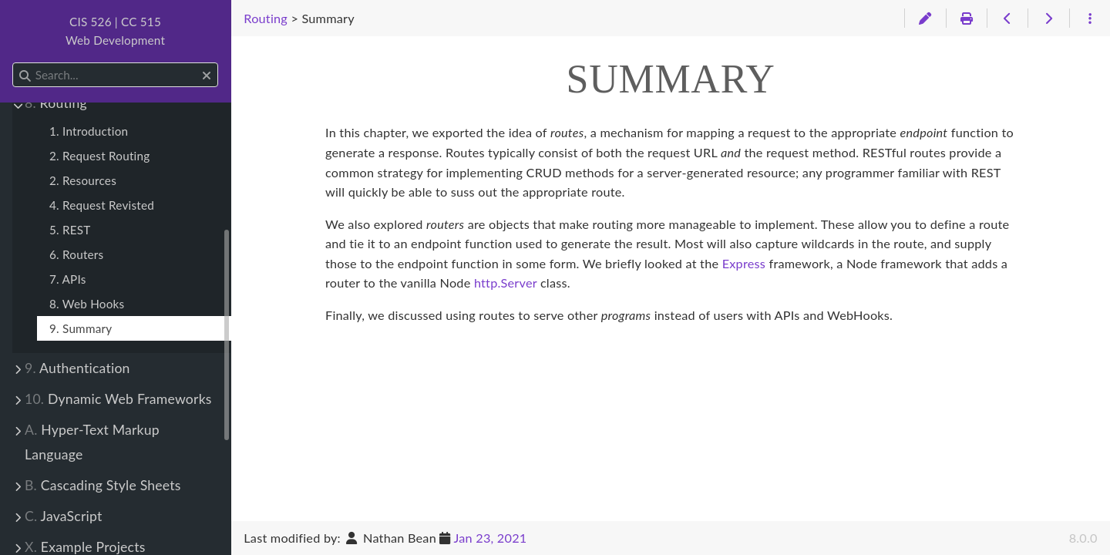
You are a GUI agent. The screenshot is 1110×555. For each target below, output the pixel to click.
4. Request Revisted (101, 205)
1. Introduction (88, 131)
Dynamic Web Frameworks (118, 399)
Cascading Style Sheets (103, 485)
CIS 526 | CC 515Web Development (115, 31)
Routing (56, 103)
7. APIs (67, 279)
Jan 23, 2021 (489, 537)
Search (13, 62)
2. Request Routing (99, 156)
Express (743, 263)
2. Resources (82, 180)
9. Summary (80, 328)
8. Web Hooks (86, 304)
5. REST (70, 230)
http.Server (505, 282)
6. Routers (76, 254)
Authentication (77, 368)
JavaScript (64, 516)
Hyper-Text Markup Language (92, 442)
